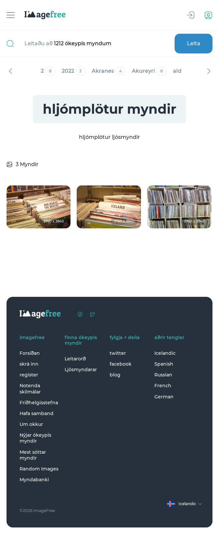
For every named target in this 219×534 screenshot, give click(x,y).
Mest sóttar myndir (33, 455)
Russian (163, 375)
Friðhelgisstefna (39, 403)
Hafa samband (37, 413)
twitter (118, 353)
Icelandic (165, 353)
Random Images (39, 469)
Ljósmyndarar (81, 369)
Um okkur (31, 424)
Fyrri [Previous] (10, 71)
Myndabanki (34, 480)
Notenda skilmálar (30, 388)
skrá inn (29, 364)
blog (115, 375)
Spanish (163, 364)
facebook (121, 364)
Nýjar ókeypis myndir (35, 438)
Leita (193, 43)
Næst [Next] (208, 71)
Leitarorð (75, 359)
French (162, 386)
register (29, 375)
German (164, 397)
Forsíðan (30, 353)
